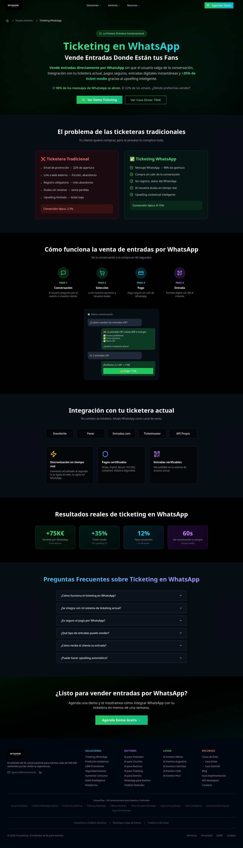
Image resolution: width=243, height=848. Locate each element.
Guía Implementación (214, 775)
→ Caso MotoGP (211, 766)
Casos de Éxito (210, 756)
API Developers (210, 780)
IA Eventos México (173, 756)
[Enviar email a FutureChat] (21, 772)
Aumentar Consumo (96, 775)
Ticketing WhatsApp (96, 756)
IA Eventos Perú (172, 775)
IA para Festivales (134, 756)
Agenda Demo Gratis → (121, 720)
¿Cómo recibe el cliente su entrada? (121, 645)
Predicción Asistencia (97, 761)
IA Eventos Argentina (174, 761)
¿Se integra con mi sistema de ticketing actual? (121, 608)
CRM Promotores (94, 766)
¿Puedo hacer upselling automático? (121, 658)
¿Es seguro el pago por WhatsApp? (121, 620)
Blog (204, 771)
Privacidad (206, 835)
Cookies (231, 835)
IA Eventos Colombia (174, 766)
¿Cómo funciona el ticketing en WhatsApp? (121, 595)
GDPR (220, 835)
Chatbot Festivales (134, 785)
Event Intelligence (95, 780)
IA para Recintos (133, 766)
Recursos (135, 5)
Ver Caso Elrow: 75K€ (146, 100)
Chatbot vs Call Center (158, 823)
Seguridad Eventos (95, 771)
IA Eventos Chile (172, 771)
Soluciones (96, 5)
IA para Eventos (24, 20)
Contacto (207, 785)
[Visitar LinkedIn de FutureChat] (40, 772)
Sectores (116, 5)
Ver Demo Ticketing (99, 100)
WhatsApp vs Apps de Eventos (127, 823)
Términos (192, 835)
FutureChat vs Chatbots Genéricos (90, 823)
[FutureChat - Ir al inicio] (15, 5)
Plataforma (91, 785)
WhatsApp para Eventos (137, 780)
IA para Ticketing (133, 771)
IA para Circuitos (133, 761)
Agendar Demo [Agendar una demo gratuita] (221, 5)
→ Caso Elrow (209, 761)
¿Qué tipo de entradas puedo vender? (121, 633)
